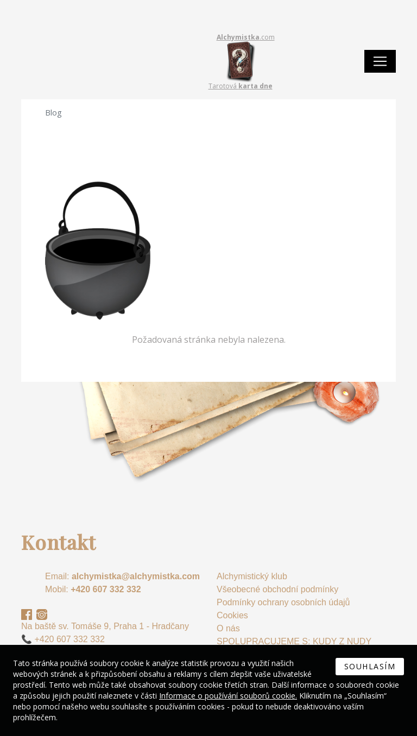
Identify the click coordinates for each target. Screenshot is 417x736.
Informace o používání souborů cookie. (228, 695)
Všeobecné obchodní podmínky (277, 589)
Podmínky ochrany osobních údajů (283, 602)
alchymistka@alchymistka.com (136, 576)
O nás (228, 628)
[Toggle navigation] (380, 61)
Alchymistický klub (252, 576)
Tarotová (240, 86)
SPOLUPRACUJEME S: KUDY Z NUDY (294, 641)
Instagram (41, 614)
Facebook (26, 614)
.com (246, 37)
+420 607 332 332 (106, 589)
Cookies (232, 615)
